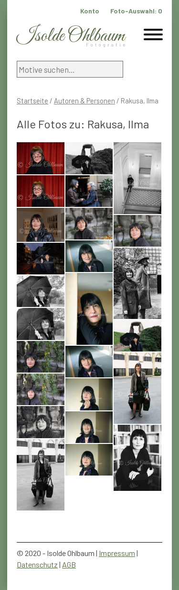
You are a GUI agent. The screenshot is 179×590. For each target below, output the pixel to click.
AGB (69, 564)
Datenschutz (37, 564)
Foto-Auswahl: (136, 11)
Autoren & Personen (84, 100)
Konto (89, 11)
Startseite (32, 100)
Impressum (117, 552)
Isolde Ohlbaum (71, 36)
